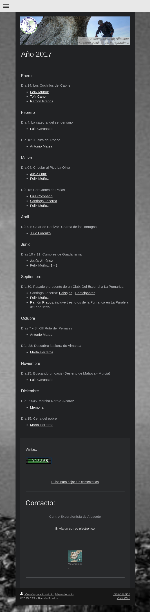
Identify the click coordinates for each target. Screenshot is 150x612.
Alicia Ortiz (38, 174)
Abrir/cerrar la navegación (75, 6)
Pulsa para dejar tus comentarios (75, 482)
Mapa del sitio (64, 594)
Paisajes (65, 293)
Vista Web (123, 598)
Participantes (85, 293)
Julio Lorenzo (40, 233)
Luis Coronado (41, 129)
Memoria (37, 407)
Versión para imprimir (37, 594)
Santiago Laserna (43, 201)
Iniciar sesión (121, 594)
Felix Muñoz (39, 92)
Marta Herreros (41, 352)
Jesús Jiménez (41, 260)
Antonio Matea (41, 146)
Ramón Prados (41, 302)
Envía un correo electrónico (75, 528)
